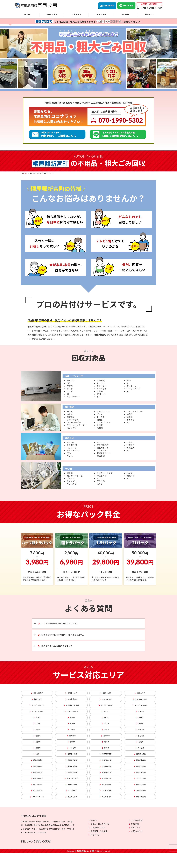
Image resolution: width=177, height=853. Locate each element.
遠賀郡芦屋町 (37, 766)
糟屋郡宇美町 (71, 754)
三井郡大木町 (106, 778)
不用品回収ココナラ (38, 6)
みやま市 (140, 748)
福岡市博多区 (37, 693)
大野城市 (71, 736)
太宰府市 (105, 736)
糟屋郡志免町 (140, 754)
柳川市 (140, 717)
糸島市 (37, 754)
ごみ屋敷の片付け (97, 827)
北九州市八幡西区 (37, 711)
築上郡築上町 (140, 797)
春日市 (37, 736)
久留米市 (140, 711)
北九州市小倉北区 (37, 705)
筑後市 (71, 724)
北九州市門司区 (140, 699)
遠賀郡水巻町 (71, 766)
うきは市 (71, 748)
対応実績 (125, 14)
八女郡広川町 (140, 778)
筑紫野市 (140, 730)
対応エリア (149, 14)
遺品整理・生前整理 (97, 831)
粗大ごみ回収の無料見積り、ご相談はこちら (57, 134)
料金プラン (76, 14)
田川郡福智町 (106, 791)
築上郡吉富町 (71, 797)
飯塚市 (71, 717)
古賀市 (71, 742)
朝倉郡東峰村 (37, 778)
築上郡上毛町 (106, 797)
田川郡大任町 (37, 791)
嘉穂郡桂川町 (106, 772)
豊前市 (37, 730)
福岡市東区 (105, 693)
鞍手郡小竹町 (37, 772)
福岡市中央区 (71, 693)
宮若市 (140, 742)
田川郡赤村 (71, 791)
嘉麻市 (37, 748)
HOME (27, 14)
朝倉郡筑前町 (140, 772)
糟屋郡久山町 (106, 760)
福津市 (105, 742)
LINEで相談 (126, 5)
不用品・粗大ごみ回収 (98, 824)
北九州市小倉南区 (71, 705)
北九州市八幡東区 (140, 705)
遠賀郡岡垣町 (106, 766)
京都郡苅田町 (140, 791)
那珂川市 (140, 736)
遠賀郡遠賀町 (140, 766)
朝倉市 (105, 748)
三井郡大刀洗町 (71, 778)
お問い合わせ (107, 5)
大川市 (105, 724)
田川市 (105, 717)
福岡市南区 (37, 699)
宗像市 (37, 742)
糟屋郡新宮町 (71, 760)
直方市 (37, 717)
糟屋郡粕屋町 (140, 760)
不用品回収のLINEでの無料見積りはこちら (118, 134)
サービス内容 (51, 14)
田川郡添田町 (71, 785)
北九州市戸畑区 (71, 711)
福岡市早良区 (106, 699)
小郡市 (105, 730)
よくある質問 (100, 14)
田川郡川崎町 (140, 785)
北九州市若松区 (105, 705)
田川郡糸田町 (106, 785)
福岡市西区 (140, 693)
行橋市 (140, 724)
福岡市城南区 (71, 699)
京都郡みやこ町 (37, 797)
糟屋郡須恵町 (37, 760)
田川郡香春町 (37, 785)
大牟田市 (105, 711)
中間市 (71, 730)
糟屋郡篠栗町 (106, 754)
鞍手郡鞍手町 (71, 772)
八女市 (37, 724)
